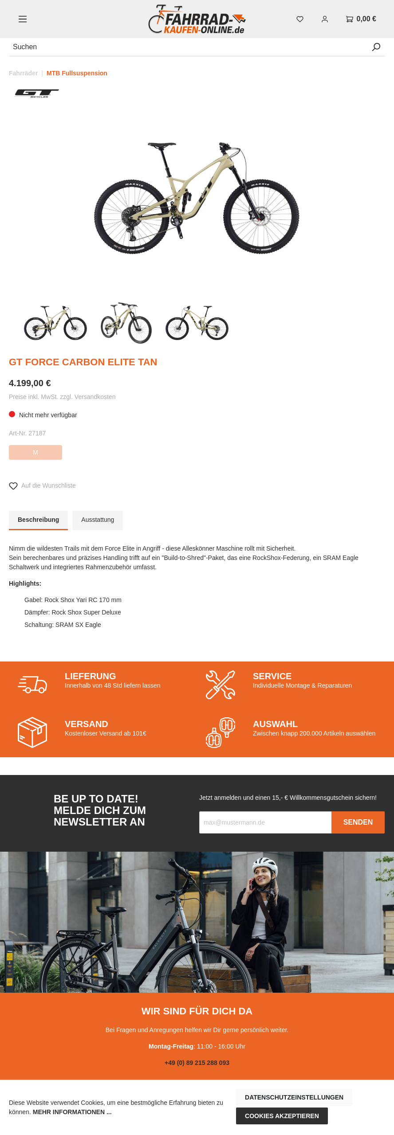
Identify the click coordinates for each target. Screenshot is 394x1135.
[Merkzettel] (300, 19)
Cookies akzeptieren (282, 1115)
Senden (358, 822)
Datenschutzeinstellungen (294, 1097)
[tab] (38, 520)
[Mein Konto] (324, 19)
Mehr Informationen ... (72, 1111)
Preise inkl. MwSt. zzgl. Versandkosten (62, 396)
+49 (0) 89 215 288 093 (197, 1062)
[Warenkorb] (361, 19)
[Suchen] (188, 47)
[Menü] (22, 19)
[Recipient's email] (265, 822)
